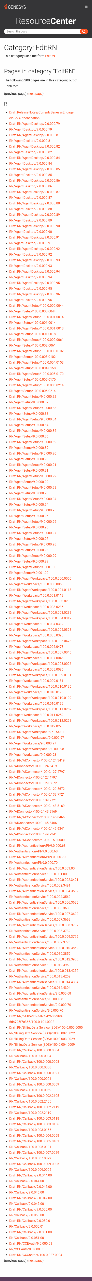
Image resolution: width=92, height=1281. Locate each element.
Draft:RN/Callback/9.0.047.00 (30, 1198)
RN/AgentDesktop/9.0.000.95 (30, 289)
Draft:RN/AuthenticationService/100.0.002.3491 (43, 880)
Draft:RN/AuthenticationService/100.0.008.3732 (43, 925)
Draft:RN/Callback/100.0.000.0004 (34, 1050)
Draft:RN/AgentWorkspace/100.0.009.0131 (40, 675)
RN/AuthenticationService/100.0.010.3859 (40, 954)
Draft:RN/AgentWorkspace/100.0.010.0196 (40, 686)
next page (35, 94)
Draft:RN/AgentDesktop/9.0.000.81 (34, 135)
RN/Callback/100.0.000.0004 (30, 1056)
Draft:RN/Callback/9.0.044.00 (30, 1175)
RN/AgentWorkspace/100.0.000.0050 (36, 584)
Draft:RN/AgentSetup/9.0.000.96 (32, 522)
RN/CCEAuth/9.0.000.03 (26, 1249)
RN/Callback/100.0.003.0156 (30, 1130)
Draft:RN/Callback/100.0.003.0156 (34, 1124)
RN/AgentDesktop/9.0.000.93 (30, 266)
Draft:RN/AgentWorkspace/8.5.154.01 (36, 732)
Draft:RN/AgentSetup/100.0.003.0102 (36, 351)
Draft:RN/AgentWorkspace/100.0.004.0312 (40, 618)
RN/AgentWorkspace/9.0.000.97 (32, 743)
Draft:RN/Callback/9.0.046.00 (30, 1187)
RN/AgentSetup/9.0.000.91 (28, 470)
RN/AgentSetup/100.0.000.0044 (32, 311)
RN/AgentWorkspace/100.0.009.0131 (36, 681)
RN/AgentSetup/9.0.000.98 (28, 550)
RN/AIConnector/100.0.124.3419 (33, 766)
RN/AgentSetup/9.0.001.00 (28, 573)
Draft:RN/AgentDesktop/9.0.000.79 (34, 124)
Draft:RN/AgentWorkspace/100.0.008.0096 (40, 664)
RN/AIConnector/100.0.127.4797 (33, 777)
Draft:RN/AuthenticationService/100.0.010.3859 (43, 948)
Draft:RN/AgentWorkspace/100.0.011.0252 (40, 709)
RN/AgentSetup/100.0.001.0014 (32, 323)
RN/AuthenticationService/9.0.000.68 (36, 999)
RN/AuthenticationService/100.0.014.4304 (40, 988)
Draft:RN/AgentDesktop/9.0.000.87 (34, 192)
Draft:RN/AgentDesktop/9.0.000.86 (34, 181)
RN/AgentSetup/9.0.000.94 (28, 505)
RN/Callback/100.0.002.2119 (30, 1113)
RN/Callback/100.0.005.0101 (30, 1147)
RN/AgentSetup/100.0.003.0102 (32, 357)
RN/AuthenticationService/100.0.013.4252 (40, 976)
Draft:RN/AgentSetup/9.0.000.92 (32, 476)
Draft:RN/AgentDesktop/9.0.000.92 (34, 249)
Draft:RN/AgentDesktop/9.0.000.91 (34, 237)
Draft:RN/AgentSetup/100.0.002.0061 (36, 340)
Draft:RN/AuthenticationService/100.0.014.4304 (43, 982)
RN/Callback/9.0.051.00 (26, 1238)
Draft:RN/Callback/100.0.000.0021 (34, 1073)
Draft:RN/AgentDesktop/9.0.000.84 (34, 158)
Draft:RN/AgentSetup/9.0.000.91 (32, 465)
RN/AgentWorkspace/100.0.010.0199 (36, 703)
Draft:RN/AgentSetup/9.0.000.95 (32, 510)
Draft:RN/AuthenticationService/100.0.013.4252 (43, 971)
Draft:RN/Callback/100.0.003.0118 (34, 1118)
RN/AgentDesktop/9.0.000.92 (30, 254)
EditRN (50, 56)
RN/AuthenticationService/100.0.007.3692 (40, 919)
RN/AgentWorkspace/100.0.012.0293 (36, 726)
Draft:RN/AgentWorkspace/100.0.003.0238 (40, 613)
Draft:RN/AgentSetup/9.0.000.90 (32, 453)
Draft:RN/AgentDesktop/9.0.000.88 (34, 203)
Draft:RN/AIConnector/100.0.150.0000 (37, 840)
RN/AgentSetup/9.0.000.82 (28, 402)
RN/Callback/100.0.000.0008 (30, 1067)
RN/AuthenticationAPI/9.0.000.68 (33, 851)
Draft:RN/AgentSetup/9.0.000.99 (32, 556)
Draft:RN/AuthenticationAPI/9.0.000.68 (37, 846)
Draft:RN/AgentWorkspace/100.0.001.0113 (40, 590)
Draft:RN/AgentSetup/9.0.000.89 (32, 442)
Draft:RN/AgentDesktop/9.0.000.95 (34, 283)
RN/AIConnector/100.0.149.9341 (33, 834)
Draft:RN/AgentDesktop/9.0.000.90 (34, 226)
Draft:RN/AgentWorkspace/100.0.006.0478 (40, 641)
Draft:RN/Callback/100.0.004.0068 (34, 1135)
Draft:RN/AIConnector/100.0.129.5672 (37, 789)
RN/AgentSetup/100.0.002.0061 (32, 345)
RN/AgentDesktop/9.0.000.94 (30, 277)
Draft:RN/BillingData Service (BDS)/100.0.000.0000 (46, 1027)
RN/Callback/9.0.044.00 (26, 1181)
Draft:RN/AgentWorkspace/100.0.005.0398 (40, 630)
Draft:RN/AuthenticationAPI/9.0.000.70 (37, 857)
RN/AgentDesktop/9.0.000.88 (30, 209)
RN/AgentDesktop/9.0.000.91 (30, 243)
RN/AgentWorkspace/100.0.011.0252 (36, 715)
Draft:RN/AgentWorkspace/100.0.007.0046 (40, 652)
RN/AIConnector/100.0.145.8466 (33, 823)
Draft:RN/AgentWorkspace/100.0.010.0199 (40, 698)
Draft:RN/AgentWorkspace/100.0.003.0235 (40, 601)
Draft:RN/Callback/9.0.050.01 (30, 1221)
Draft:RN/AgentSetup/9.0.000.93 (32, 487)
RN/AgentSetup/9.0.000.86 (28, 436)
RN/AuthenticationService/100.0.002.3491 (40, 885)
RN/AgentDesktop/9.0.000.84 (30, 163)
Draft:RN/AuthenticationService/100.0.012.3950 (43, 959)
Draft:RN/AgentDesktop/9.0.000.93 (34, 260)
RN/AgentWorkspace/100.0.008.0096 (36, 669)
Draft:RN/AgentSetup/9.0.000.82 (32, 397)
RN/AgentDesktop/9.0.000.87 (30, 198)
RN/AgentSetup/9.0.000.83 (28, 414)
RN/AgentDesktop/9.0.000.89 (30, 220)
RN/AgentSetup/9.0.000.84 (28, 425)
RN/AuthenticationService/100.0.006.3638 (40, 908)
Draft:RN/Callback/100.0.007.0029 (34, 1153)
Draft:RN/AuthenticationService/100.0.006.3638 (43, 902)
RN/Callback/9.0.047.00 (26, 1204)
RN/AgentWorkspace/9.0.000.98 (32, 755)
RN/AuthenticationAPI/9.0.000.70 (33, 863)
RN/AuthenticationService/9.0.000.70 (36, 1010)
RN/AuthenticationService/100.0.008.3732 (40, 931)
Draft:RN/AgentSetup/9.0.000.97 (32, 533)
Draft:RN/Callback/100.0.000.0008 (34, 1062)
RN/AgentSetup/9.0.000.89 (28, 448)
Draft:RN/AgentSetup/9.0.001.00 (32, 567)
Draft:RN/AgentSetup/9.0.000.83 (32, 408)
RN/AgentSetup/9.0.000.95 (28, 516)
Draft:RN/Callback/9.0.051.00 (30, 1232)
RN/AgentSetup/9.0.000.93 (28, 493)
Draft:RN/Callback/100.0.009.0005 (34, 1164)
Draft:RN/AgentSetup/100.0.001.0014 (36, 317)
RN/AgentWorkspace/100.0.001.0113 (36, 595)
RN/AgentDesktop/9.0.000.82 (30, 152)
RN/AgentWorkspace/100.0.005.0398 (36, 635)
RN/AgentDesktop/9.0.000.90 (30, 232)
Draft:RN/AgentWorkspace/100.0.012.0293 (40, 721)
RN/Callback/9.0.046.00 (26, 1192)
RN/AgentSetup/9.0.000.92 (28, 482)
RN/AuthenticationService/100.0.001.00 (38, 874)
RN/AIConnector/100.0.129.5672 (33, 783)
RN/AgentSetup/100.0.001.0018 (32, 334)
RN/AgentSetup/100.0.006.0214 (32, 391)
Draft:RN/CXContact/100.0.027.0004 (35, 1255)
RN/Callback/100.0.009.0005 (30, 1170)
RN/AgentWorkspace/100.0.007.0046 (36, 658)
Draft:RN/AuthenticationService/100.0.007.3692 (43, 914)
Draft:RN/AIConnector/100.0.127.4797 (37, 772)
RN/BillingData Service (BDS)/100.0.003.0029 (42, 1039)
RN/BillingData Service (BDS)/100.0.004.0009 (42, 1045)
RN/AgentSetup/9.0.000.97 (28, 539)
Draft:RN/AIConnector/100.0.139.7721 (37, 794)
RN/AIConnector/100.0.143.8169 (33, 811)
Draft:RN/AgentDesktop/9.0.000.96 (34, 294)
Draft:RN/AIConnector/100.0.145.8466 (37, 817)
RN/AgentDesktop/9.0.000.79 (30, 129)
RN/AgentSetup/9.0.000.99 (28, 561)
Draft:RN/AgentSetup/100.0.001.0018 (36, 328)
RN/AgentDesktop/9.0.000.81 (30, 141)
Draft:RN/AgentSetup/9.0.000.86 (32, 431)
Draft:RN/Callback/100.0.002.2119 (34, 1107)
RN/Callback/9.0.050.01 (26, 1226)
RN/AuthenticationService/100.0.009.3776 (40, 942)
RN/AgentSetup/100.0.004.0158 (32, 368)
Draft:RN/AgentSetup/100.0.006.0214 (36, 385)
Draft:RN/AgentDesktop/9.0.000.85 (34, 169)
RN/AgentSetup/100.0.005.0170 (32, 379)
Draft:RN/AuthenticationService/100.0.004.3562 (43, 891)
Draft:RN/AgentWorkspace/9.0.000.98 (36, 749)
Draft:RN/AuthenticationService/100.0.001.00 (42, 868)
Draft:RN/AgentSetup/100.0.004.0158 (36, 362)
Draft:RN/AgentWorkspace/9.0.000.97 (36, 738)
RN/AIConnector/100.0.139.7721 (33, 800)
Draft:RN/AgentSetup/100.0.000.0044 (36, 306)
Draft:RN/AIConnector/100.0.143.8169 (37, 806)
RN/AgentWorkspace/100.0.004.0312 (36, 624)
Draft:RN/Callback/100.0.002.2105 (34, 1096)
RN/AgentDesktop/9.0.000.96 (30, 300)
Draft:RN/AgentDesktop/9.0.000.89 (34, 215)
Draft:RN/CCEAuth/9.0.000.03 (30, 1243)
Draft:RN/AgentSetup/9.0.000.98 (32, 544)
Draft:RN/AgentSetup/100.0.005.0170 (36, 374)
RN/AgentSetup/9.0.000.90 (28, 459)
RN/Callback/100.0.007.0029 (30, 1158)
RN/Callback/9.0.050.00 (26, 1215)
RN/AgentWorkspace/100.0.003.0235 (36, 607)
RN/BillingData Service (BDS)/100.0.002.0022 (42, 1033)
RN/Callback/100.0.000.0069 (30, 1090)
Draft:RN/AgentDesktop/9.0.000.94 (34, 271)
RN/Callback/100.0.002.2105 (30, 1101)
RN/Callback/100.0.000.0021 (30, 1079)
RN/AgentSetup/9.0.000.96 (28, 527)
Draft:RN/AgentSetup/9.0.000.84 (32, 419)
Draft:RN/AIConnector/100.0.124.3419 (37, 760)
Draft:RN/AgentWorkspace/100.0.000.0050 (40, 578)
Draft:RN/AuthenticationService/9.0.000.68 (40, 993)
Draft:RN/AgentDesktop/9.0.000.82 (34, 146)
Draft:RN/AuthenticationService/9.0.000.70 (40, 1005)
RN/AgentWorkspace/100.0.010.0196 (36, 692)
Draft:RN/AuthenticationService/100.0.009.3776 (43, 937)
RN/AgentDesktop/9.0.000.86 (30, 186)
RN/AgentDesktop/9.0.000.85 (30, 175)
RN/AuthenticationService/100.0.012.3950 (40, 965)
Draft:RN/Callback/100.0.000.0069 (34, 1084)
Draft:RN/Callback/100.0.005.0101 (34, 1141)
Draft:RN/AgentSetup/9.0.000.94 (32, 499)
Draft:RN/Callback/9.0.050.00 (30, 1209)
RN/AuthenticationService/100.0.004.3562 (40, 897)
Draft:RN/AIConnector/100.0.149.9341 (37, 829)
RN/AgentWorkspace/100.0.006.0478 (36, 647)
